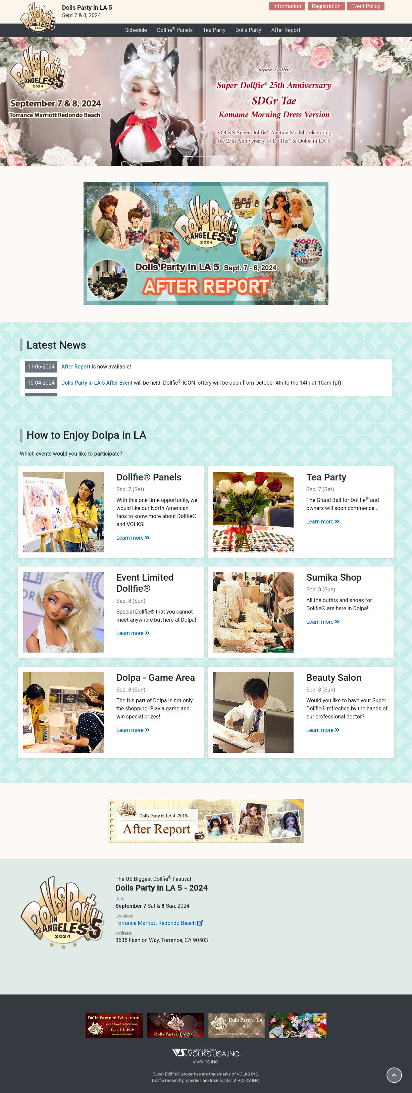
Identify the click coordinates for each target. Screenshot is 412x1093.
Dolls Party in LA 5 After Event (97, 383)
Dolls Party (248, 30)
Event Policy (365, 6)
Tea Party (214, 30)
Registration (326, 6)
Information (287, 6)
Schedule (136, 30)
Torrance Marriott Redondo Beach (159, 923)
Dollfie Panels (175, 29)
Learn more (133, 538)
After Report (286, 30)
